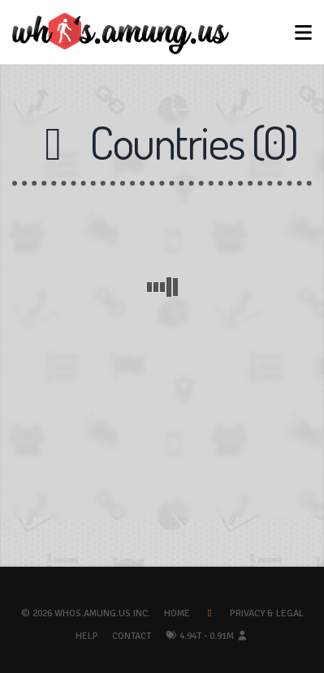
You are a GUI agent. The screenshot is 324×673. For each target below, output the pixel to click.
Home (177, 613)
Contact (131, 636)
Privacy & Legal (267, 613)
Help (87, 636)
